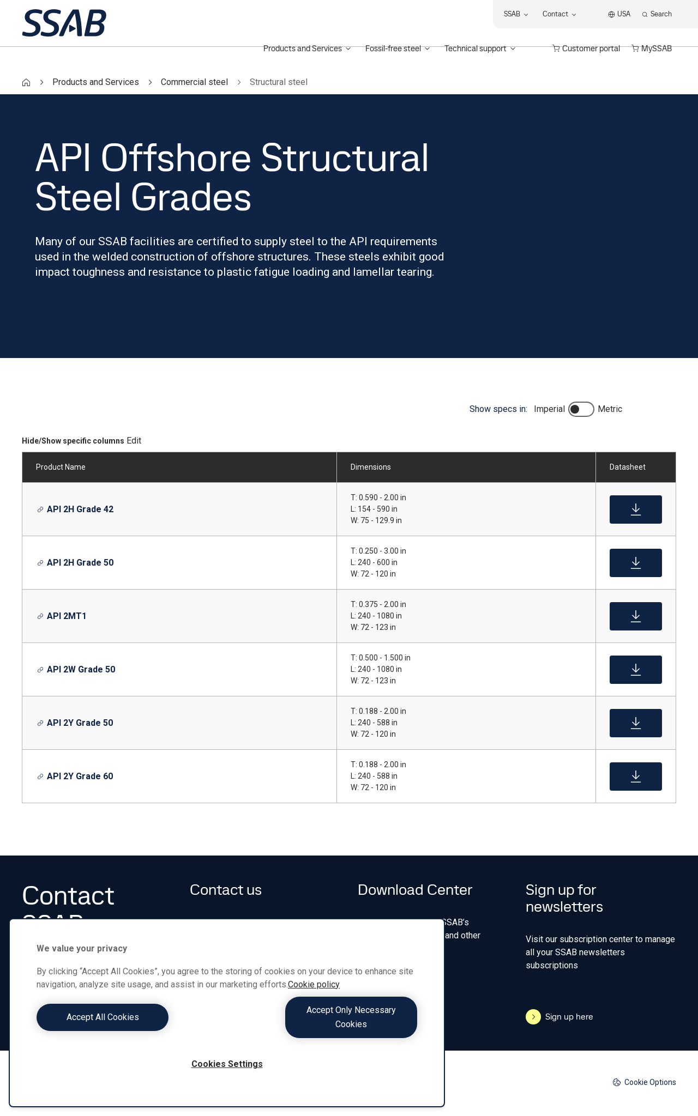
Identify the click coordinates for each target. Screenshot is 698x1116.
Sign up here (559, 1016)
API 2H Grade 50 (75, 562)
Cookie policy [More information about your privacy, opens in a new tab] (314, 998)
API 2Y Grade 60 (75, 776)
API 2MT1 (62, 616)
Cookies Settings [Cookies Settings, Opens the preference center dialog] (227, 1064)
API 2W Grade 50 (76, 669)
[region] (227, 1019)
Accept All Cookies (129, 1024)
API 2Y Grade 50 (75, 723)
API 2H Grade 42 (75, 509)
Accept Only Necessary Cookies (325, 1024)
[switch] (581, 409)
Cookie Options (644, 1082)
